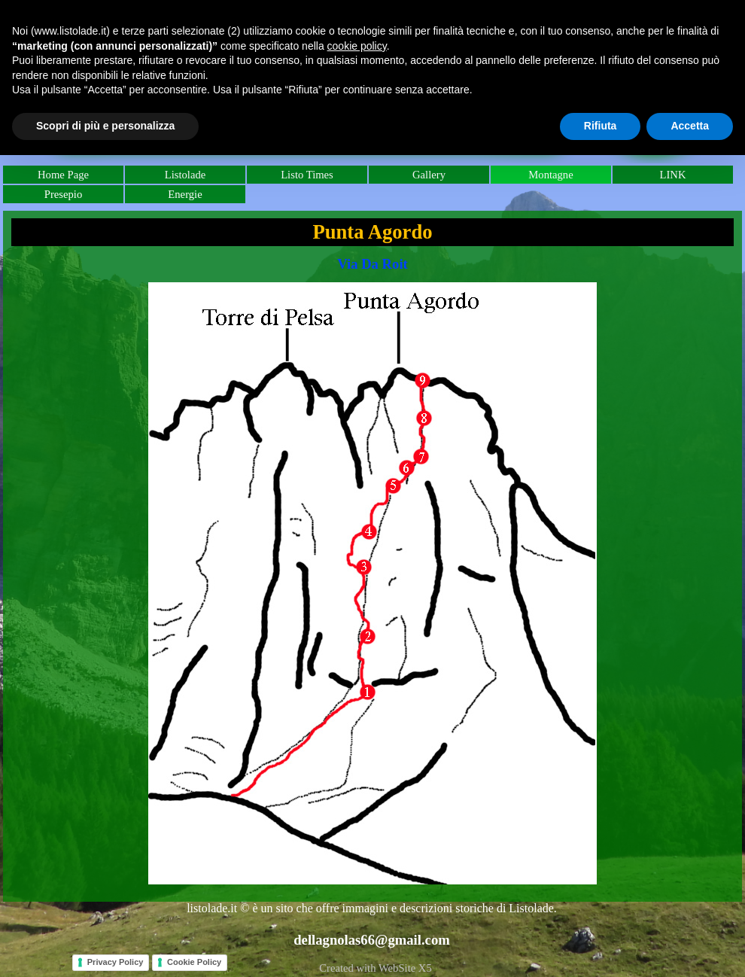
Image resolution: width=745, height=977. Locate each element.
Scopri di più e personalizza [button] (105, 126)
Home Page (63, 175)
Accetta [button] (689, 126)
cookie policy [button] (357, 46)
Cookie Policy (194, 961)
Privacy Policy (115, 961)
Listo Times (307, 175)
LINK (672, 175)
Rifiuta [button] (600, 126)
